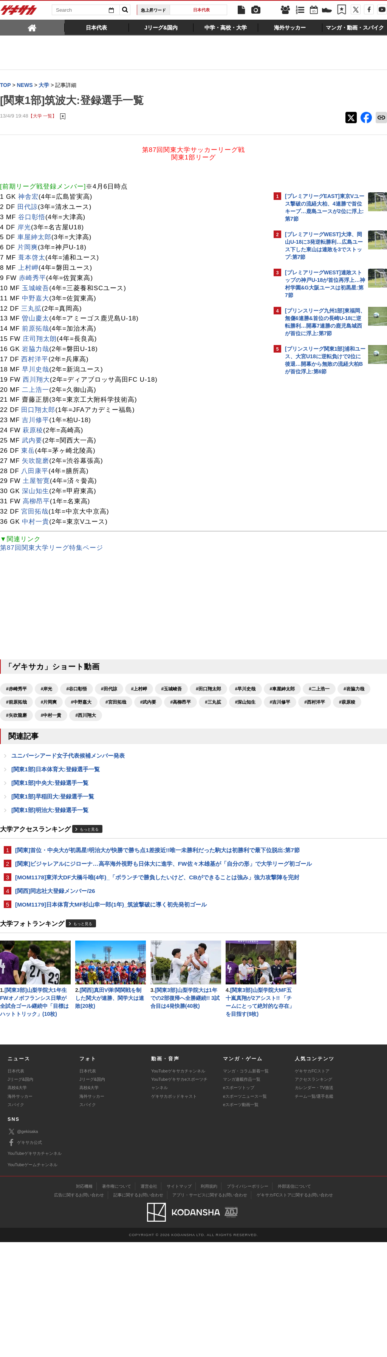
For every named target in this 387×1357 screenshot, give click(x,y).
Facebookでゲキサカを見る (316, 509)
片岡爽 (27, 247)
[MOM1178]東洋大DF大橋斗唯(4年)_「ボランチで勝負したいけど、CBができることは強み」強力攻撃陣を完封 (134, 914)
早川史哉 (35, 369)
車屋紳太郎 (34, 237)
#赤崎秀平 (16, 689)
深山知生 (35, 491)
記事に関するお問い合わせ (138, 1309)
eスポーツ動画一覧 (241, 1219)
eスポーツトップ (238, 1202)
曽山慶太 (35, 318)
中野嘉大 (35, 298)
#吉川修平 (180, 715)
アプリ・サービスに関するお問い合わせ (209, 1309)
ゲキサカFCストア (312, 1186)
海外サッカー (20, 1211)
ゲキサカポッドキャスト (174, 1211)
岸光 (24, 227)
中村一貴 (35, 522)
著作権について (116, 1301)
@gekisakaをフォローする (315, 493)
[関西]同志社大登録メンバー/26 (55, 933)
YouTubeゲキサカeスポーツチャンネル (179, 1198)
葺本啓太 (31, 257)
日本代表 (201, 10)
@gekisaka (23, 1246)
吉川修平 (35, 420)
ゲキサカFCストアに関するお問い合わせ (295, 1309)
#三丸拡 (113, 715)
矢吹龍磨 (35, 461)
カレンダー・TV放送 (314, 1202)
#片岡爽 (192, 702)
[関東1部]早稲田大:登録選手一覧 (52, 811)
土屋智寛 (36, 481)
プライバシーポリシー (247, 1301)
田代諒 (27, 207)
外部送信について (294, 1301)
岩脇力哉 (35, 349)
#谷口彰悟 (76, 689)
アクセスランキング (313, 1194)
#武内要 (49, 715)
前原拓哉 (35, 329)
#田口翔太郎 (208, 689)
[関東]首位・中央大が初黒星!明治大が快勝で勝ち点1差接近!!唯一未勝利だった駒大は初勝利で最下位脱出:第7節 (132, 870)
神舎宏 (28, 197)
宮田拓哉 (34, 511)
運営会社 (149, 1301)
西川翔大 (36, 380)
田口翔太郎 (38, 410)
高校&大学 (17, 1202)
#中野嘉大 (224, 702)
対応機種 (84, 1301)
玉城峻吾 (35, 288)
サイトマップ (179, 1301)
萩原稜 (33, 430)
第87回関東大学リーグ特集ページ (51, 548)
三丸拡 (31, 309)
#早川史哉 (16, 702)
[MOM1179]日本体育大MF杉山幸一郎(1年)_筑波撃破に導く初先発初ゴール (111, 947)
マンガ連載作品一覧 (241, 1194)
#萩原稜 (14, 729)
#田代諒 (109, 689)
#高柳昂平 (81, 715)
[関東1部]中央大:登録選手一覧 (49, 797)
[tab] (32, 27)
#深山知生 (146, 715)
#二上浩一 (90, 702)
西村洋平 (34, 359)
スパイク (16, 1219)
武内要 (32, 440)
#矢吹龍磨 (46, 729)
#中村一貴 (81, 729)
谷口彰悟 (31, 217)
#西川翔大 (115, 729)
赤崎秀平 (32, 278)
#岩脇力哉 (125, 702)
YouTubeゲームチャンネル (32, 1279)
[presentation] (32, 27)
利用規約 (209, 1301)
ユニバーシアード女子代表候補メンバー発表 (68, 769)
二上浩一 (35, 390)
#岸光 (47, 689)
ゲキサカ (19, 12)
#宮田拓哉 (16, 715)
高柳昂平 (36, 501)
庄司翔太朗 (40, 339)
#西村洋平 (215, 715)
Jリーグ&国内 (20, 1194)
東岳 (28, 451)
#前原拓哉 (159, 702)
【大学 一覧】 (42, 116)
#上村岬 (139, 689)
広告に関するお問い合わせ (79, 1309)
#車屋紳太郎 (53, 702)
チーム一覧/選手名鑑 (314, 1211)
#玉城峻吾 (171, 689)
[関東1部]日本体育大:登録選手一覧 (55, 783)
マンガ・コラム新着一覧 (246, 1186)
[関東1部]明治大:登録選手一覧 (49, 825)
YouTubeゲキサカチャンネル (178, 1186)
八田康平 (34, 471)
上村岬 (28, 268)
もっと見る (89, 845)
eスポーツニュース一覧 (245, 1211)
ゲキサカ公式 (25, 1257)
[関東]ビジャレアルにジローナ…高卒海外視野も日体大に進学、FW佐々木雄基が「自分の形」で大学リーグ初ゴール (129, 892)
